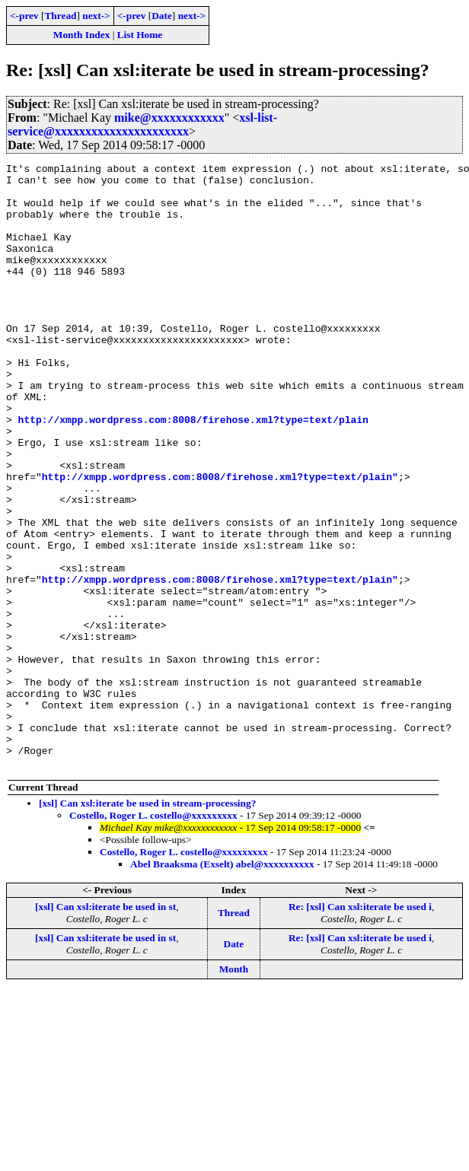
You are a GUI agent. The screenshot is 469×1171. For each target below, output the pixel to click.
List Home (140, 34)
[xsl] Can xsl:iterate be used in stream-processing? (147, 924)
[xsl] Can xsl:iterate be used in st (105, 1027)
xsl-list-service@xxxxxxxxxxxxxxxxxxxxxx (142, 124)
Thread (60, 15)
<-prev (24, 15)
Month (234, 1090)
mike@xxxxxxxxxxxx (169, 117)
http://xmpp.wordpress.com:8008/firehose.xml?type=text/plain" (220, 540)
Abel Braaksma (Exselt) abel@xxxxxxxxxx (222, 985)
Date (162, 15)
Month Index (81, 34)
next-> (96, 15)
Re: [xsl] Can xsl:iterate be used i (360, 1027)
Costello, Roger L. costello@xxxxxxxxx (153, 936)
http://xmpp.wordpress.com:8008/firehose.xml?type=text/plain (193, 472)
